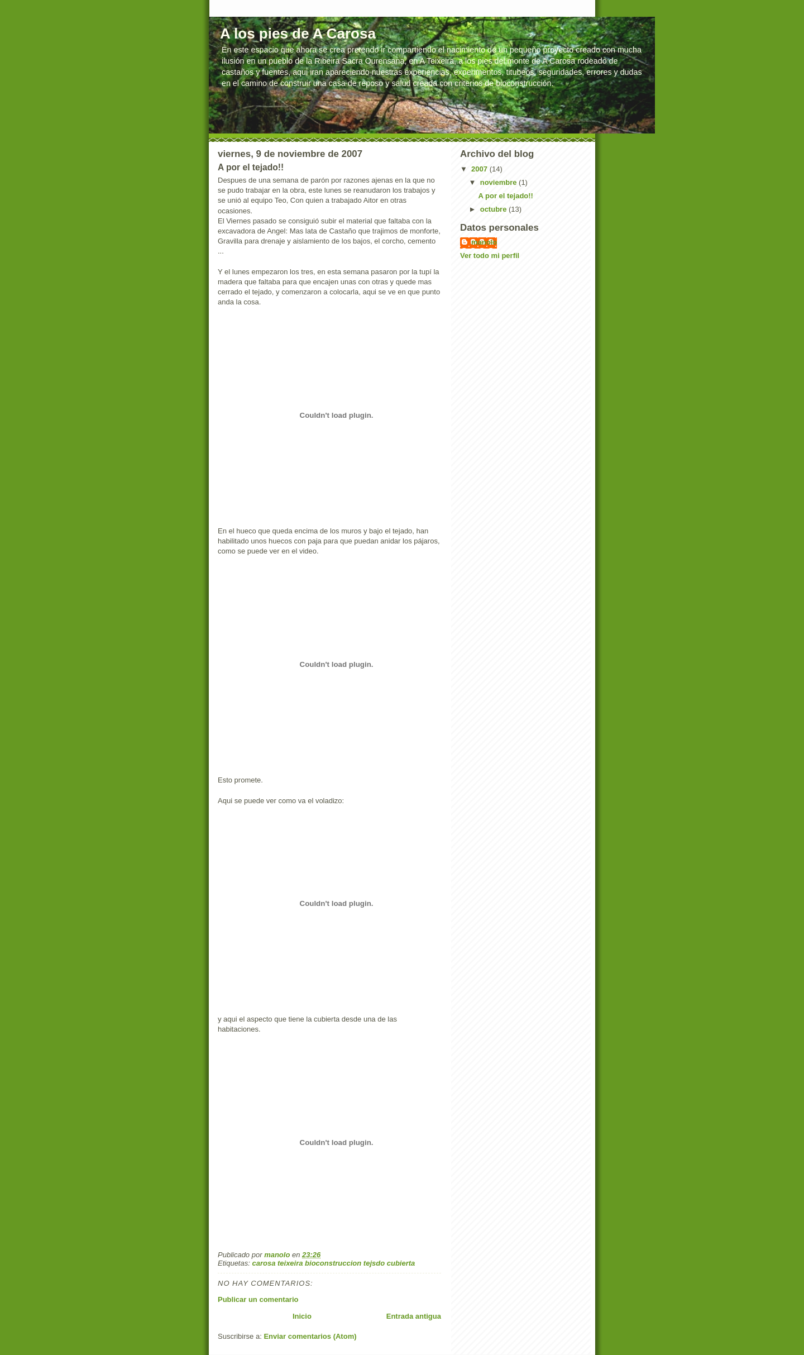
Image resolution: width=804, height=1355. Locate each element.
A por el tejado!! (505, 196)
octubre (494, 209)
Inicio (302, 1316)
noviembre (499, 182)
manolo (484, 242)
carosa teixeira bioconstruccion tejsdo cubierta (333, 1263)
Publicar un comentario (258, 1299)
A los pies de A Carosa (298, 33)
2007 (480, 169)
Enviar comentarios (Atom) (310, 1336)
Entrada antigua (413, 1316)
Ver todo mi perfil (489, 255)
